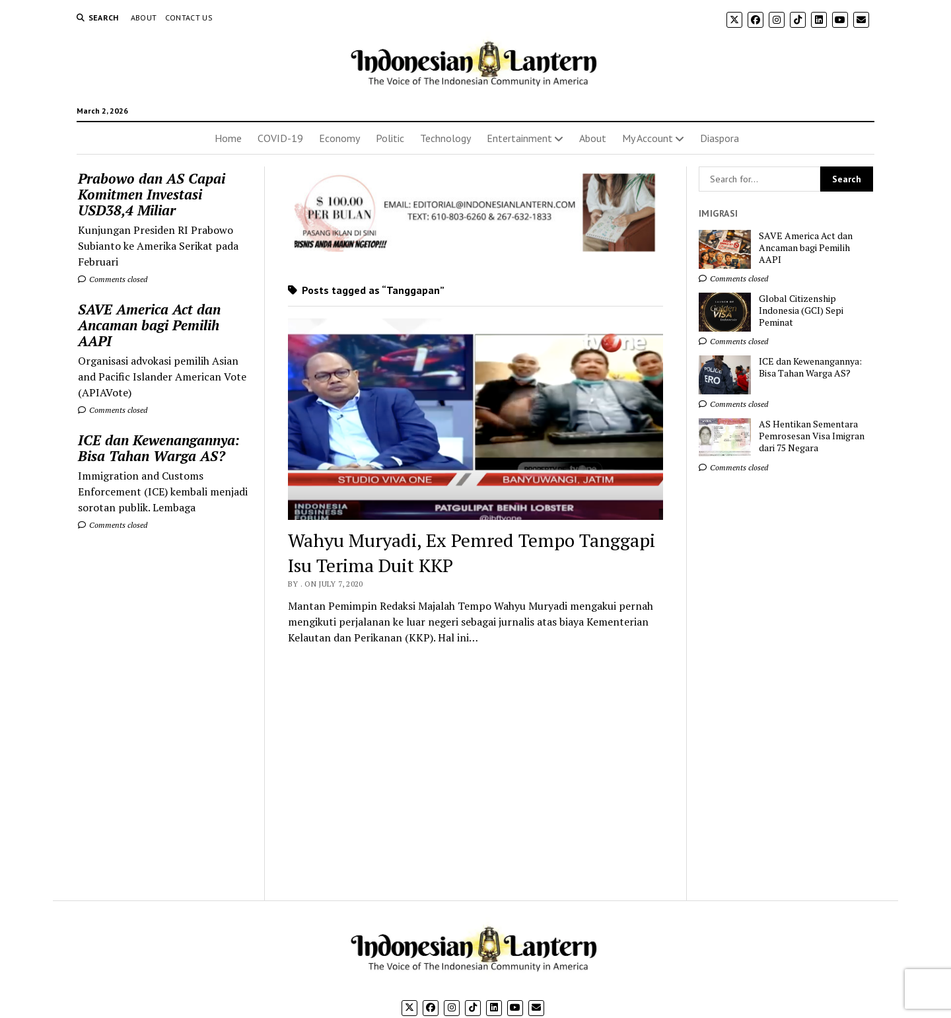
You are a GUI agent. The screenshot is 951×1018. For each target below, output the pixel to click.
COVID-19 (280, 138)
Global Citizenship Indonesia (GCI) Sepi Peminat (801, 310)
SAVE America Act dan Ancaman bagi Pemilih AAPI (149, 325)
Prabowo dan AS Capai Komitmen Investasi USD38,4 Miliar (151, 194)
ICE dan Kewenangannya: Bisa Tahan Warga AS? (159, 448)
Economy (339, 138)
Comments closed (112, 279)
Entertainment (519, 138)
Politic (390, 138)
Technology (445, 138)
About (144, 17)
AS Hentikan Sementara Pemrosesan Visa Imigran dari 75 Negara (811, 436)
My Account (647, 138)
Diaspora (719, 138)
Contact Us (189, 17)
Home (228, 138)
